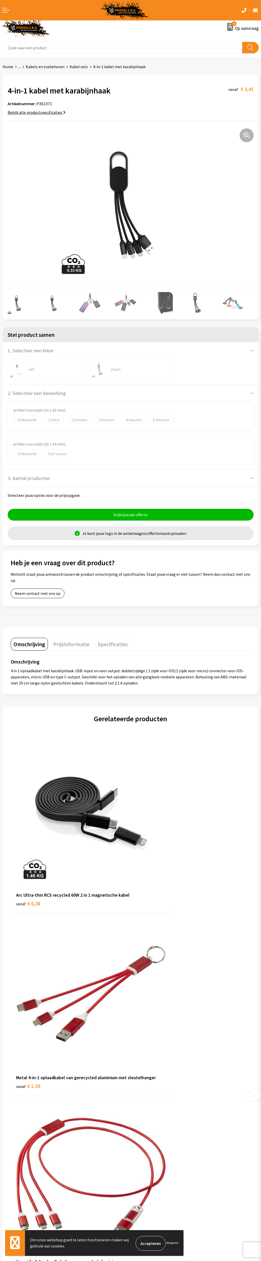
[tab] (29, 645)
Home (8, 66)
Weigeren (172, 1243)
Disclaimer (142, 1167)
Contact (10, 1143)
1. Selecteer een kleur (31, 350)
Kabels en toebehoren (45, 66)
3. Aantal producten (29, 478)
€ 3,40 (28, 1014)
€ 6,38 (28, 870)
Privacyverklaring (148, 1159)
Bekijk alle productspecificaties (37, 112)
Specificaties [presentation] (113, 644)
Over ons (140, 1064)
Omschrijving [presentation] (29, 644)
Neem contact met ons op (37, 594)
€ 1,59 (148, 870)
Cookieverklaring (148, 1151)
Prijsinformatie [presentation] (71, 644)
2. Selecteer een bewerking (37, 393)
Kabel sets (79, 66)
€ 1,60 (148, 1014)
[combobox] (122, 47)
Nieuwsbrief (143, 1072)
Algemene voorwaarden (153, 1143)
